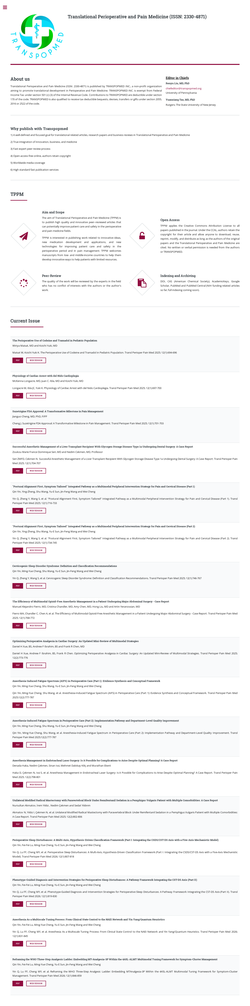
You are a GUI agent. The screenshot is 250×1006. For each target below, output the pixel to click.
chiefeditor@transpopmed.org (183, 88)
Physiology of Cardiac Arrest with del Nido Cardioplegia (45, 376)
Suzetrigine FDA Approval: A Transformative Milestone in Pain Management (57, 411)
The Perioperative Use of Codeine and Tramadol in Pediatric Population (54, 340)
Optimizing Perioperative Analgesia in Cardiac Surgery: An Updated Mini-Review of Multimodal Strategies (75, 641)
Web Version (36, 360)
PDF (18, 360)
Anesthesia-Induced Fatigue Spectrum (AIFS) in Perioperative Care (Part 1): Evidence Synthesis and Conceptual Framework (86, 681)
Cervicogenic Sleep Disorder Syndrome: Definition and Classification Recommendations (64, 566)
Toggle (7, 7)
